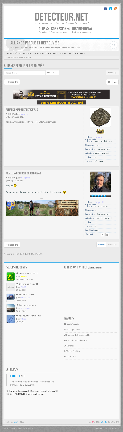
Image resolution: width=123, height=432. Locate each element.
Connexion (60, 29)
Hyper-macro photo (26, 305)
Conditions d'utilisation (75, 340)
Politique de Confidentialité (77, 335)
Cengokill (25, 178)
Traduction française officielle (14, 428)
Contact (69, 345)
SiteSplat (104, 422)
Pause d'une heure (25, 294)
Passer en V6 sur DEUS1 (27, 273)
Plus (44, 29)
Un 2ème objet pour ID (27, 284)
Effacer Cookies (72, 351)
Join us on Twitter (83, 267)
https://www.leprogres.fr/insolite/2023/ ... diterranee (31, 121)
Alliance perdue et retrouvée (24, 65)
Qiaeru (30, 428)
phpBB (16, 422)
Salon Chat (70, 356)
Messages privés (72, 329)
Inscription (82, 29)
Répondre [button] (12, 82)
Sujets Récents (71, 324)
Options (101, 244)
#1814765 (12, 114)
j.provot (24, 114)
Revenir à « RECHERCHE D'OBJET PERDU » (23, 254)
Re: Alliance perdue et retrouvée (23, 173)
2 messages (112, 72)
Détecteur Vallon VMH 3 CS (28, 315)
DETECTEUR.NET (61, 17)
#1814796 (12, 178)
